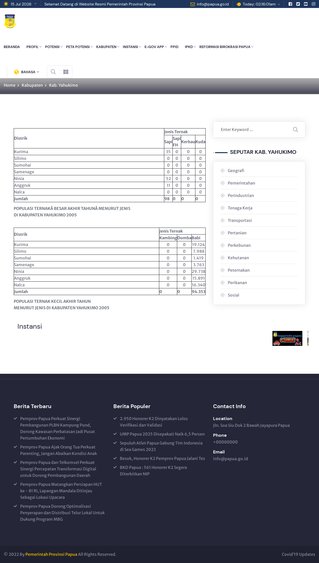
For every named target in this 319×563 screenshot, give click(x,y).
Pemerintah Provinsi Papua (51, 554)
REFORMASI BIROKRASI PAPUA (224, 47)
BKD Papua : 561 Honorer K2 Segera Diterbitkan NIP (153, 470)
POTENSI (52, 47)
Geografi (236, 170)
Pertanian (237, 232)
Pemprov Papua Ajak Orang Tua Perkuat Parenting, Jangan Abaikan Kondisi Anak (58, 450)
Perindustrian (241, 195)
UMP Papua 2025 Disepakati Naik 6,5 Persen (162, 434)
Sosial (233, 295)
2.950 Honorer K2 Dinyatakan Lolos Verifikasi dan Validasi (154, 422)
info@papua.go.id (213, 4)
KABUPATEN (106, 47)
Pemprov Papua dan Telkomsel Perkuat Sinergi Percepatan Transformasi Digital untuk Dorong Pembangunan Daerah (58, 469)
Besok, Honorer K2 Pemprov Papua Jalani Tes (162, 458)
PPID (174, 47)
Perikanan (237, 282)
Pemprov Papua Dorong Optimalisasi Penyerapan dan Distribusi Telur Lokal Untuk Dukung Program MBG (62, 513)
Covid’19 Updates (298, 554)
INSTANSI (130, 47)
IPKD (189, 47)
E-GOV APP (154, 47)
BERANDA (12, 47)
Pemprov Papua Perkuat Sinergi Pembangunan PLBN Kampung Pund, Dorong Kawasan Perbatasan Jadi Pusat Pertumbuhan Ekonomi (57, 428)
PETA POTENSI (78, 47)
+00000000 (225, 441)
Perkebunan (239, 245)
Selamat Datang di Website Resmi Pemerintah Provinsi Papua (100, 4)
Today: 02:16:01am (259, 4)
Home (9, 85)
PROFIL (32, 47)
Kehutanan (238, 257)
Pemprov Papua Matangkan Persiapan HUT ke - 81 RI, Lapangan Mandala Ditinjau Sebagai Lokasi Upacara (61, 491)
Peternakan (239, 270)
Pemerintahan (241, 183)
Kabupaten (32, 85)
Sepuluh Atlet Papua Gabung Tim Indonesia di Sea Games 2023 (161, 446)
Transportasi (240, 220)
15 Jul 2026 (21, 4)
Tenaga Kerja (240, 207)
